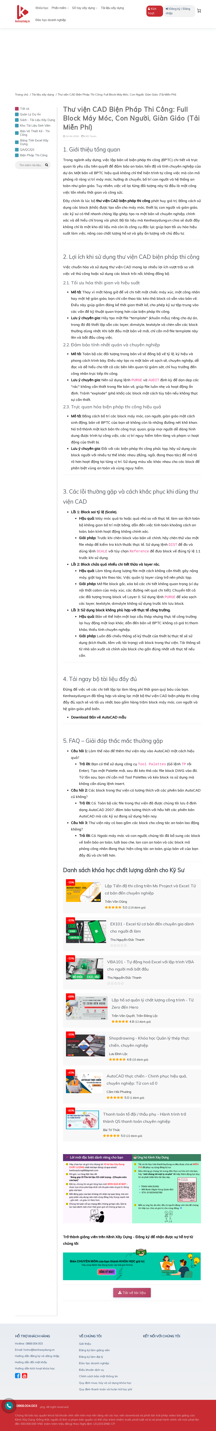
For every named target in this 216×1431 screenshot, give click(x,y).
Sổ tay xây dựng (84, 8)
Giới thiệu (85, 1344)
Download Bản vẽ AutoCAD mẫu (98, 717)
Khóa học (41, 8)
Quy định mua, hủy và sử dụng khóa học (105, 1383)
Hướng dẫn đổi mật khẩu (31, 1362)
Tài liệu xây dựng (112, 8)
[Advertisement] (108, 58)
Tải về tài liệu (132, 1292)
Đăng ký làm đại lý (91, 1357)
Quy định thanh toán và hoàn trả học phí (105, 1389)
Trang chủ (21, 94)
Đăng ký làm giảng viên (94, 1350)
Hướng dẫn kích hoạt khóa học (35, 1368)
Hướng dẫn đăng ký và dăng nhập (37, 1356)
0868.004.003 (26, 1406)
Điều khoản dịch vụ (91, 1370)
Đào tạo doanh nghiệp (50, 20)
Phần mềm (60, 8)
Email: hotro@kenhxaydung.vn (35, 1350)
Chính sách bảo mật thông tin (98, 1376)
